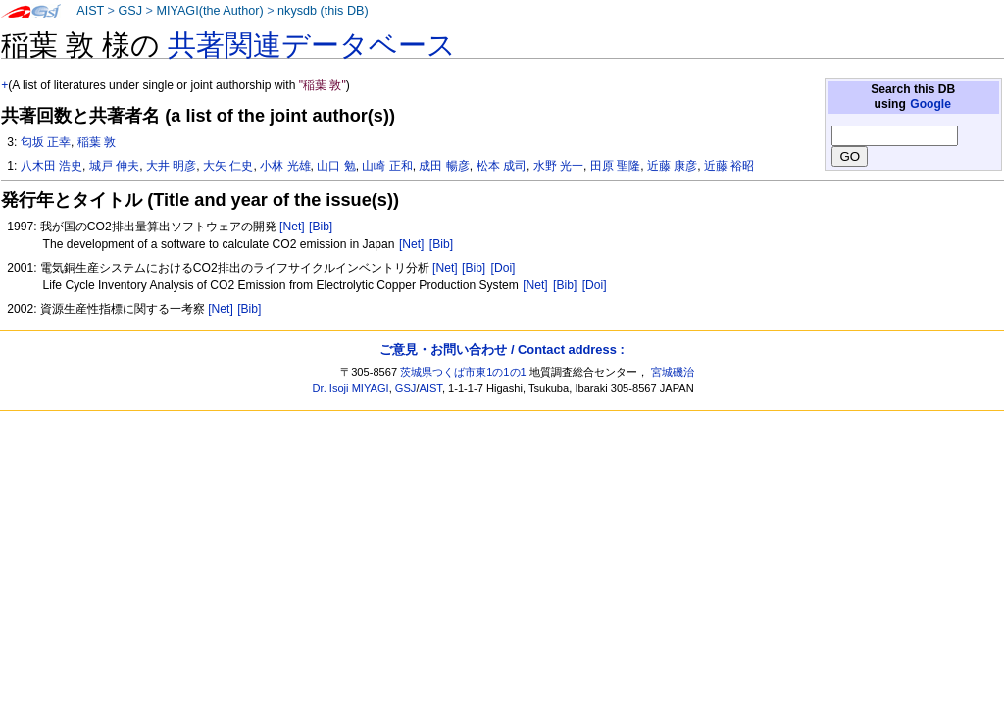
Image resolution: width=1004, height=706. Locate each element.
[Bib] (320, 226)
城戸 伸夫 (114, 166)
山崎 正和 (387, 166)
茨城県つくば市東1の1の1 (463, 372)
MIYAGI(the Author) (209, 11)
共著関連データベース (312, 45)
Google (930, 104)
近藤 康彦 (672, 166)
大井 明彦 (171, 166)
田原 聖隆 (615, 166)
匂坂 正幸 (46, 142)
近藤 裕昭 (729, 166)
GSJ (130, 11)
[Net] (292, 226)
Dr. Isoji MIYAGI (351, 388)
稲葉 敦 (96, 142)
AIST (90, 11)
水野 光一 (558, 166)
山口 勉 (336, 166)
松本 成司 (502, 166)
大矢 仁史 (228, 166)
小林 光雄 (285, 166)
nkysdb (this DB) (323, 11)
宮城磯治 (672, 372)
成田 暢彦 (444, 166)
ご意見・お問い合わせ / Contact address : (501, 349)
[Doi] (503, 268)
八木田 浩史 (51, 166)
